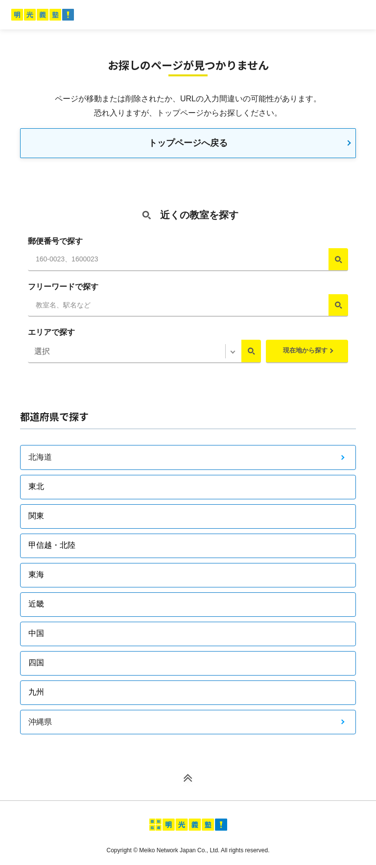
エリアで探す (51, 332)
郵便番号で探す (55, 241)
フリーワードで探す (63, 286)
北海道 (40, 457)
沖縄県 (40, 722)
